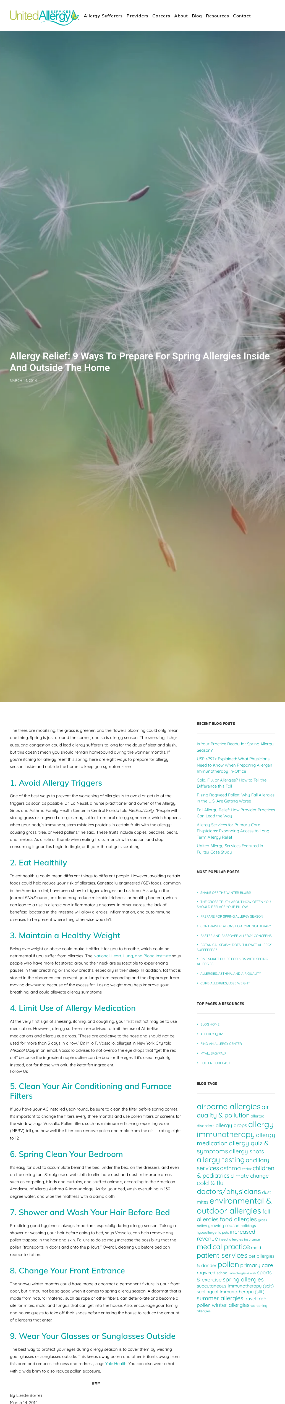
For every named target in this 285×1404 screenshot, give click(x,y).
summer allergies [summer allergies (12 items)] (220, 1298)
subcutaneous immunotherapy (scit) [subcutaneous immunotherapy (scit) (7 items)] (235, 1286)
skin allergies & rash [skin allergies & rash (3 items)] (242, 1273)
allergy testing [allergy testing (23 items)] (221, 1159)
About (181, 15)
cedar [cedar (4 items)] (247, 1169)
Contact (242, 15)
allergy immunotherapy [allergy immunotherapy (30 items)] (235, 1129)
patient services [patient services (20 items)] (222, 1255)
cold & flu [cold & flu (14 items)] (210, 1183)
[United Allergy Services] (44, 15)
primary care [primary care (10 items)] (256, 1265)
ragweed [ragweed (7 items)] (206, 1272)
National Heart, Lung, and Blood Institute (132, 955)
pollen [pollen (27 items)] (228, 1264)
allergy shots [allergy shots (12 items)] (246, 1151)
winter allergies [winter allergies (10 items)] (230, 1305)
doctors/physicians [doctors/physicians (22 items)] (229, 1191)
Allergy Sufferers (103, 15)
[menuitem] (103, 15)
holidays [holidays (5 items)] (248, 1225)
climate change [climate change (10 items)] (250, 1175)
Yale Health (116, 1363)
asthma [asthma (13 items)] (230, 1168)
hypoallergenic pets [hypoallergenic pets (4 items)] (213, 1232)
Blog (197, 15)
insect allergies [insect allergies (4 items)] (231, 1239)
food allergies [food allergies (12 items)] (238, 1219)
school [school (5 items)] (222, 1272)
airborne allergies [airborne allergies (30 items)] (228, 1106)
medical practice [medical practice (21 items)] (223, 1246)
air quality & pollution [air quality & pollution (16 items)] (233, 1111)
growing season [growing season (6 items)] (223, 1225)
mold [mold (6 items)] (256, 1247)
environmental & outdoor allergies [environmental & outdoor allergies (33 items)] (234, 1205)
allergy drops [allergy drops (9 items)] (231, 1125)
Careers (161, 15)
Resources (217, 15)
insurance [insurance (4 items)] (252, 1239)
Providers (137, 15)
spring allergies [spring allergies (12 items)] (243, 1279)
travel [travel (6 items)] (250, 1298)
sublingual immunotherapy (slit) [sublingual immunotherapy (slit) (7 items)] (230, 1291)
